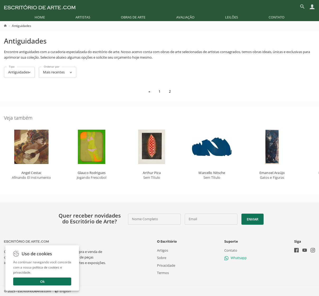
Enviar (252, 219)
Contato (276, 17)
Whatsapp (235, 257)
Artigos (162, 250)
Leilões (231, 17)
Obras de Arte (133, 17)
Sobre (161, 257)
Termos (163, 272)
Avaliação (185, 17)
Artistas (82, 17)
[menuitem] (40, 17)
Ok (42, 281)
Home (40, 17)
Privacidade (166, 265)
